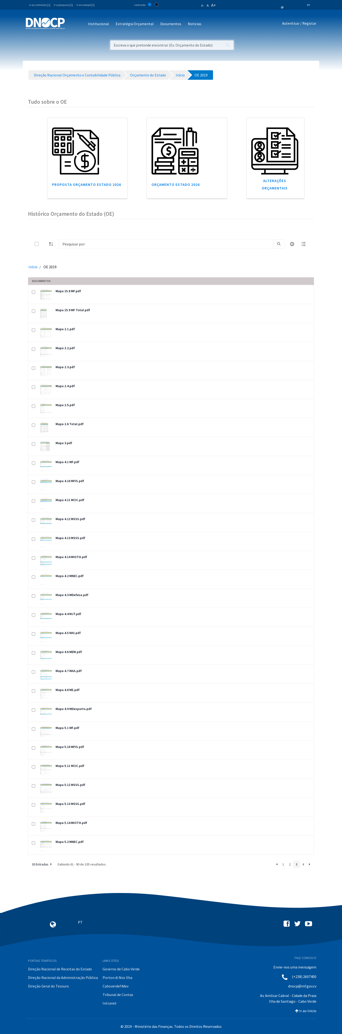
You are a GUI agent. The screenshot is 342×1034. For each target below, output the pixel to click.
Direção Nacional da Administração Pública (63, 977)
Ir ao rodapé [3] (85, 5)
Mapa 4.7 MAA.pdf (69, 671)
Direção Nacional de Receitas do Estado (60, 969)
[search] (278, 244)
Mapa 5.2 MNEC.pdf (70, 842)
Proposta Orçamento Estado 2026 (86, 184)
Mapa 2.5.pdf (65, 405)
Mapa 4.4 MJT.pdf (68, 614)
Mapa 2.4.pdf (65, 386)
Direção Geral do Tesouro (48, 986)
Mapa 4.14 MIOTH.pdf (71, 557)
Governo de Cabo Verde (121, 969)
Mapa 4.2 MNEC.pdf (70, 576)
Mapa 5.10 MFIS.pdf (70, 747)
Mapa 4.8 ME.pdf (68, 690)
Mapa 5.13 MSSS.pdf (70, 804)
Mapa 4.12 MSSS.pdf (70, 519)
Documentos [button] (170, 23)
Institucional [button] (98, 23)
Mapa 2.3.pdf (65, 367)
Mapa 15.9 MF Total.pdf (73, 310)
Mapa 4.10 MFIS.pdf (70, 481)
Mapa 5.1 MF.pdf (67, 728)
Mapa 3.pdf (64, 443)
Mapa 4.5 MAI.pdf (68, 633)
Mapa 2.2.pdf (65, 348)
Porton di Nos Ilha (117, 977)
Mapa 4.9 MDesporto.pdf (74, 709)
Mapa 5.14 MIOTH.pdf (71, 823)
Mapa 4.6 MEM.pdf (69, 652)
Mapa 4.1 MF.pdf (67, 462)
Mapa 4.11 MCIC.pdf (70, 500)
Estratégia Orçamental (135, 23)
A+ (213, 5)
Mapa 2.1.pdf (65, 329)
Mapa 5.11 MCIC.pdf (70, 766)
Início (33, 266)
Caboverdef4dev (115, 986)
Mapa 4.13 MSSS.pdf (70, 538)
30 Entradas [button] (42, 864)
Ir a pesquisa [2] (63, 5)
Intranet (110, 1003)
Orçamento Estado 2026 (176, 184)
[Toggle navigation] (71, 24)
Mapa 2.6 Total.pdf (70, 424)
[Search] (166, 244)
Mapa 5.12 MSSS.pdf (70, 785)
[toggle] (44, 244)
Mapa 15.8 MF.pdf (68, 291)
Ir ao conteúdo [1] (39, 5)
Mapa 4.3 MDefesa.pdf (72, 595)
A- (202, 5)
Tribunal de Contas (118, 994)
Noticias (194, 23)
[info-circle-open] (292, 244)
